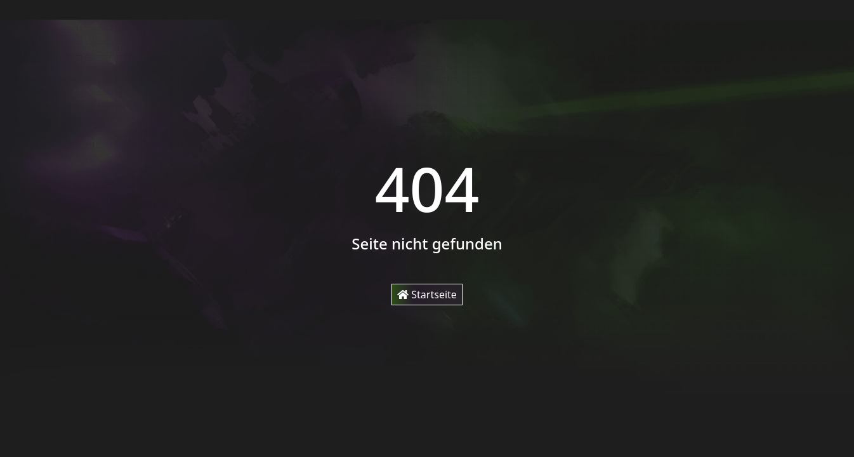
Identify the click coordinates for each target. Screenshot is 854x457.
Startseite (427, 294)
